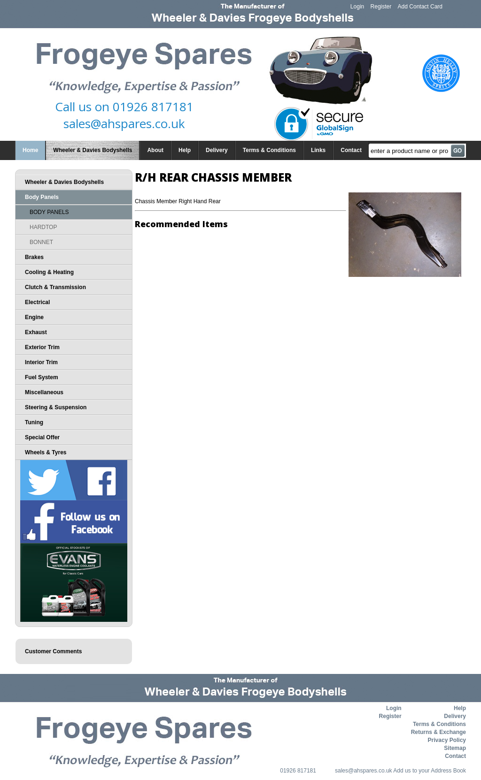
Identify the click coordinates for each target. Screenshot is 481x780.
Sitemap (455, 748)
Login (357, 6)
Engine (34, 317)
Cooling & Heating (49, 272)
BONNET (41, 242)
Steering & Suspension (55, 407)
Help (184, 150)
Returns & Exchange (438, 732)
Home (30, 150)
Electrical (37, 302)
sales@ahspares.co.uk (124, 123)
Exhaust (36, 332)
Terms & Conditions (269, 150)
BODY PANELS (49, 212)
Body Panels (42, 197)
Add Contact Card (420, 6)
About (155, 150)
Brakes (34, 257)
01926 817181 (153, 106)
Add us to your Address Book (429, 770)
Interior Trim (41, 362)
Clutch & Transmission (55, 287)
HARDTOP (43, 227)
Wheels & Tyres (45, 452)
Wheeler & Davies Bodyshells (92, 150)
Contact (351, 150)
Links (318, 150)
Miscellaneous (44, 392)
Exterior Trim (42, 347)
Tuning (34, 422)
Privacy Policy (447, 740)
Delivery (217, 150)
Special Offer (42, 437)
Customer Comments (53, 651)
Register (381, 6)
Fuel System (41, 377)
